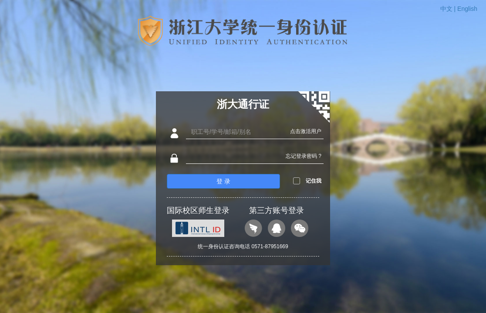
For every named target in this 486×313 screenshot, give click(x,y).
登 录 (223, 181)
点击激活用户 (305, 131)
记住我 (313, 181)
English (467, 8)
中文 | (448, 8)
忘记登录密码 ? (303, 156)
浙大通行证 (243, 104)
